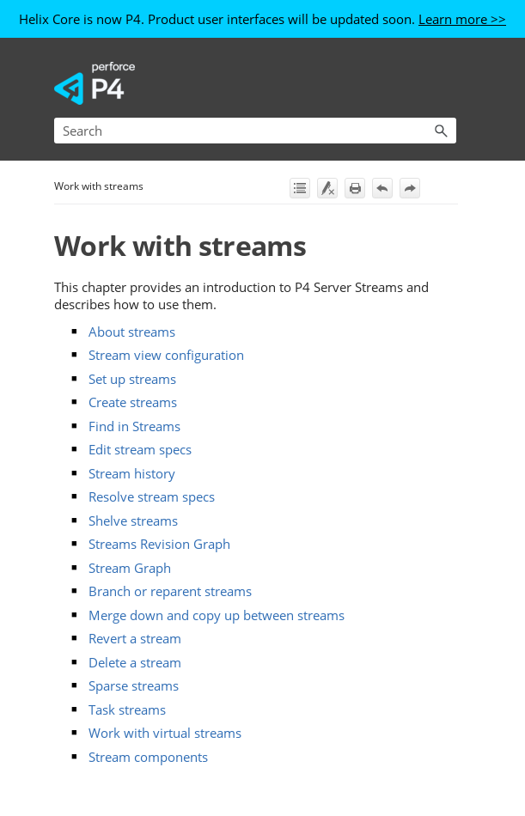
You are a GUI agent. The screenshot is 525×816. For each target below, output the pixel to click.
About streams (132, 331)
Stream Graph (130, 567)
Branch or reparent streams (170, 591)
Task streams (127, 709)
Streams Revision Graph (159, 543)
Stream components (148, 756)
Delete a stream (135, 662)
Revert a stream (135, 638)
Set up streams (132, 378)
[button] (440, 130)
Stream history (132, 473)
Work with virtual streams (165, 732)
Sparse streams (134, 685)
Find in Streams (134, 426)
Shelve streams (133, 520)
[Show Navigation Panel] (446, 83)
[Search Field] (255, 130)
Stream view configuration (166, 354)
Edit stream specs (140, 449)
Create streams (133, 402)
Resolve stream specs (152, 496)
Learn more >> (462, 18)
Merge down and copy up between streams (217, 615)
